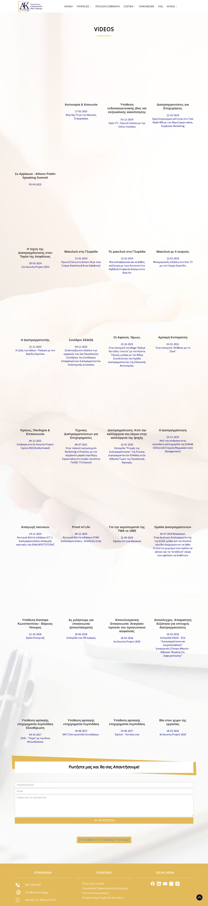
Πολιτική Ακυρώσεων (95, 893)
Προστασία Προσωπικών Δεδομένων (105, 888)
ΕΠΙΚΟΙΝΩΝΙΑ (146, 6)
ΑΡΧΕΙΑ (172, 6)
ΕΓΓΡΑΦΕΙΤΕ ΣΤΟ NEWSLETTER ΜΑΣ (104, 840)
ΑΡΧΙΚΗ (68, 6)
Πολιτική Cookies (93, 883)
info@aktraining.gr (36, 892)
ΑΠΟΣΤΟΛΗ (106, 820)
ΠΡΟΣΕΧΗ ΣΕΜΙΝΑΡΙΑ (107, 6)
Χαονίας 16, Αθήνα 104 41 (40, 900)
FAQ (160, 6)
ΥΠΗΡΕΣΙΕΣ (84, 6)
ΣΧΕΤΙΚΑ (129, 6)
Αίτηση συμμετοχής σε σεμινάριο (103, 897)
